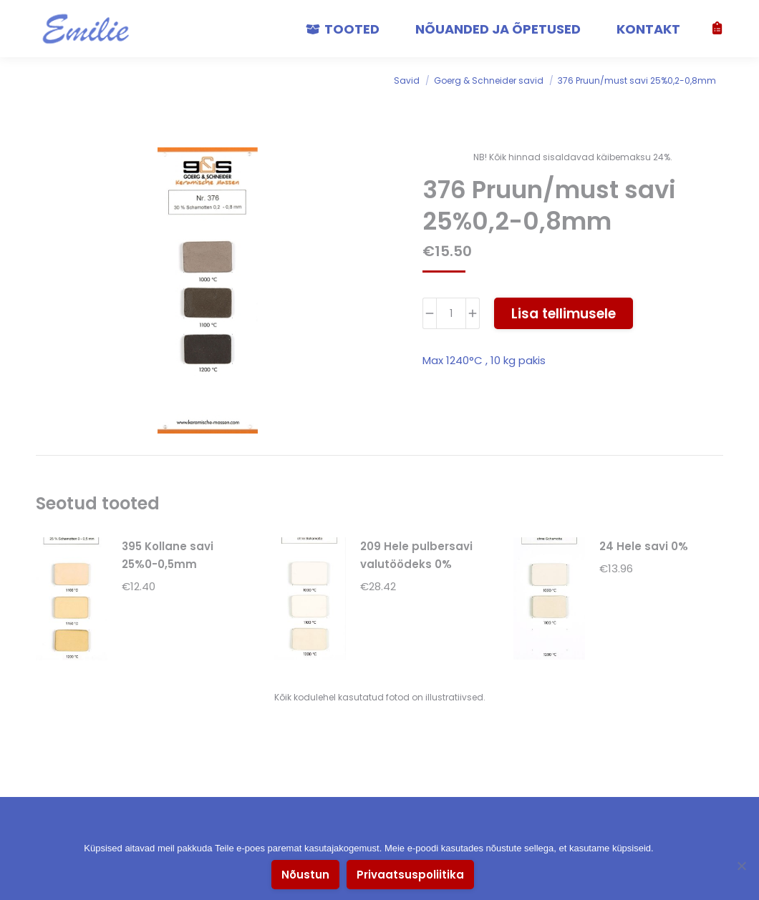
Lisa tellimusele (563, 313)
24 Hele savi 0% (643, 546)
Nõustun (305, 874)
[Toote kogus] (451, 313)
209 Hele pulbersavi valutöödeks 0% (416, 555)
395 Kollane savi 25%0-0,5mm (167, 555)
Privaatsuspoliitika (410, 874)
